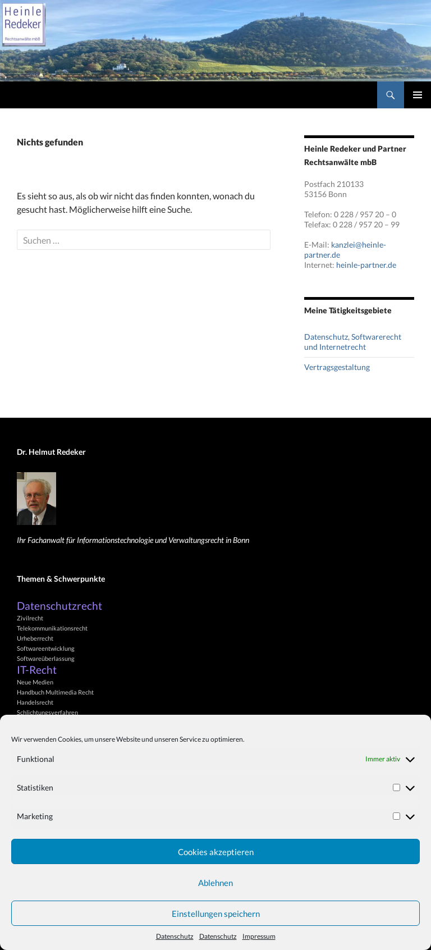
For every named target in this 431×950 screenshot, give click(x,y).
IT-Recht (37, 670)
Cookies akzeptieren (216, 852)
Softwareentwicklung (46, 648)
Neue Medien (35, 682)
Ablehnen (215, 883)
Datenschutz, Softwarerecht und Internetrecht (352, 341)
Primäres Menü (417, 94)
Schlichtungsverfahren (47, 712)
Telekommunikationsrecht (52, 628)
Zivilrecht (30, 618)
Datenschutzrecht (59, 606)
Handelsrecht (35, 702)
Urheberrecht (35, 638)
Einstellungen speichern (216, 913)
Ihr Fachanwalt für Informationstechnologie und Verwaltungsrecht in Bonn (133, 540)
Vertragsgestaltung (337, 367)
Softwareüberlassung (46, 658)
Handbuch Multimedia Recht (55, 692)
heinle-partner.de (366, 265)
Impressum (259, 936)
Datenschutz (175, 936)
